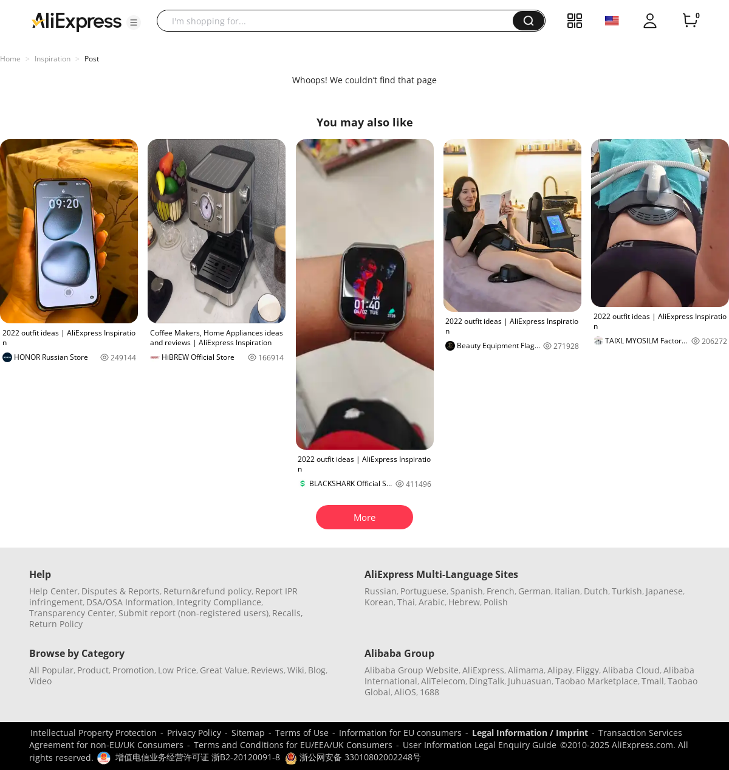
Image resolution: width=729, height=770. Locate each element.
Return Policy (56, 624)
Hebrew (464, 602)
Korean (379, 602)
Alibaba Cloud (631, 670)
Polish (496, 602)
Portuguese (423, 591)
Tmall (653, 681)
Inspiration (52, 58)
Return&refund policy (207, 591)
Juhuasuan (530, 681)
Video (40, 681)
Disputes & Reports (120, 591)
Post (91, 58)
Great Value (223, 670)
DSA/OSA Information (129, 602)
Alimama (526, 670)
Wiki (295, 670)
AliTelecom (443, 681)
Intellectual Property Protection (93, 732)
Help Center (53, 591)
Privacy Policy (194, 732)
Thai (406, 602)
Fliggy (587, 670)
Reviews (267, 670)
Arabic (432, 602)
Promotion (133, 670)
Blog (317, 670)
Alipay (559, 670)
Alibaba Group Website (411, 670)
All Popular (51, 670)
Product (93, 670)
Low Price (177, 670)
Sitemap (248, 732)
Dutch (596, 591)
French (501, 591)
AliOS (405, 692)
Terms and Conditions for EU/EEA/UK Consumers (293, 745)
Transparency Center (72, 613)
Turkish (627, 591)
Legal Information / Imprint (530, 732)
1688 (429, 692)
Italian (567, 591)
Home (10, 58)
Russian (380, 591)
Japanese (664, 591)
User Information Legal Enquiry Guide (479, 745)
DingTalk (486, 681)
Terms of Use (302, 732)
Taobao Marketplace (596, 681)
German (534, 591)
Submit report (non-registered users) (193, 613)
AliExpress (483, 670)
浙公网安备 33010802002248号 (353, 757)
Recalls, (287, 613)
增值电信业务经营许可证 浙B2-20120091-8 (197, 757)
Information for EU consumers (400, 732)
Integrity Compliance (219, 602)
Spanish (466, 591)
